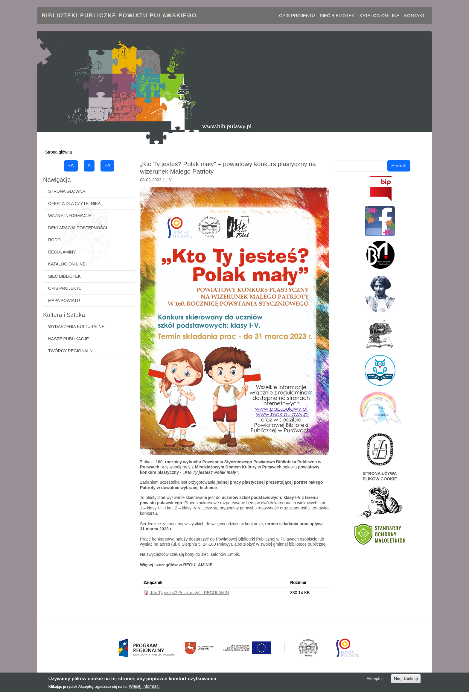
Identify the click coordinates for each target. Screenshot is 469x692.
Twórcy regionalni (71, 350)
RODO (54, 239)
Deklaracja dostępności (77, 227)
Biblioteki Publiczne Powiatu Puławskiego (119, 16)
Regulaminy (62, 252)
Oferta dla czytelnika (74, 203)
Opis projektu (297, 15)
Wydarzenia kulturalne (76, 326)
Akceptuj (374, 678)
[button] (234, 320)
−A (107, 165)
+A (71, 165)
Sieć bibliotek (337, 15)
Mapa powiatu (64, 300)
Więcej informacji (145, 686)
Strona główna (58, 152)
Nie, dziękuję (406, 678)
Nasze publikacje (68, 338)
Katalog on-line (380, 15)
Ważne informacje (70, 215)
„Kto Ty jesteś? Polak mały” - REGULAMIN (189, 592)
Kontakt (414, 15)
